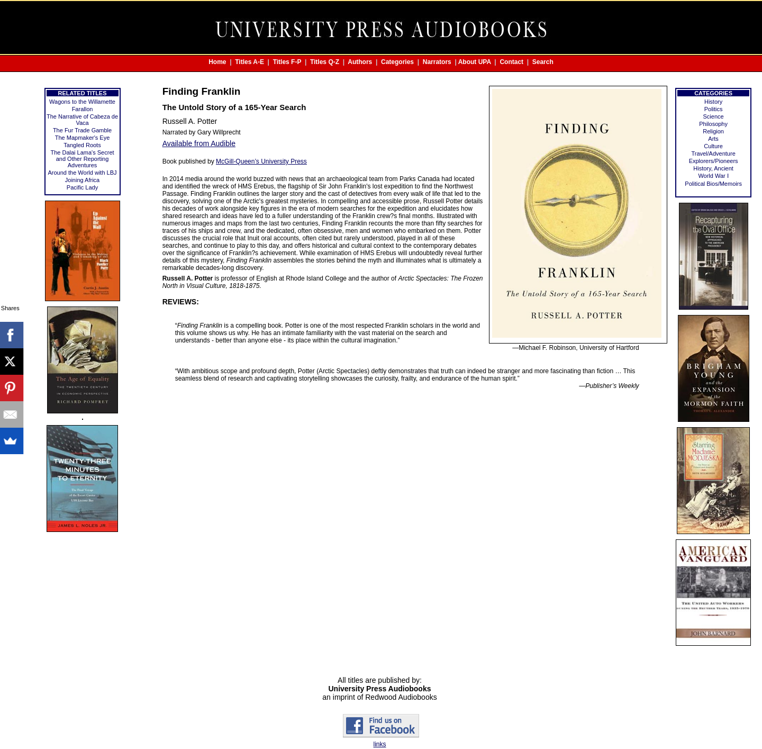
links (379, 744)
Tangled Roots (82, 145)
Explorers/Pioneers (713, 161)
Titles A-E (249, 62)
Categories (397, 62)
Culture (713, 146)
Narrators (437, 62)
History (713, 101)
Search (543, 62)
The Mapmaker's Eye (82, 137)
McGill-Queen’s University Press (261, 161)
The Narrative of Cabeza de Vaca (82, 119)
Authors (360, 62)
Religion (713, 131)
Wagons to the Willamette (82, 101)
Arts (713, 139)
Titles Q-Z (324, 62)
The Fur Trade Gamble (82, 130)
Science (713, 116)
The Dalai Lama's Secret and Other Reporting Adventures (82, 158)
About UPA (474, 62)
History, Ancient (713, 168)
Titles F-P (287, 62)
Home (217, 62)
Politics (713, 109)
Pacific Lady (82, 187)
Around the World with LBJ (82, 172)
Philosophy (713, 124)
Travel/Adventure (713, 153)
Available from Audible (198, 143)
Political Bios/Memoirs (713, 184)
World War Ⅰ (713, 176)
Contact (511, 62)
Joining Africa (82, 180)
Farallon (82, 109)
